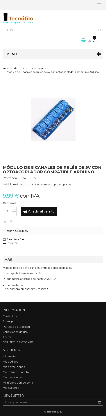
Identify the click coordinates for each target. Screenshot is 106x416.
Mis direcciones (12, 377)
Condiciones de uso (15, 332)
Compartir (11, 221)
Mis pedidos (10, 361)
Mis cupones (11, 387)
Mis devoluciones (14, 367)
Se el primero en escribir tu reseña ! (25, 289)
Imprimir (10, 243)
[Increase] (14, 209)
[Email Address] (49, 402)
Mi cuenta (9, 356)
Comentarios (14, 285)
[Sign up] (99, 402)
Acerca (7, 337)
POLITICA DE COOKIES (18, 342)
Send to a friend (15, 239)
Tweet (5, 221)
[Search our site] (50, 30)
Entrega (8, 321)
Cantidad (9, 203)
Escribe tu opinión (16, 231)
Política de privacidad (16, 326)
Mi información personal (18, 382)
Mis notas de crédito (16, 372)
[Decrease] (14, 213)
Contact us (10, 316)
